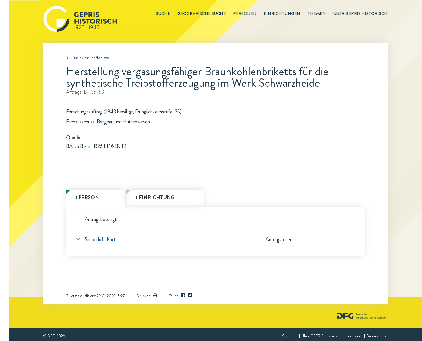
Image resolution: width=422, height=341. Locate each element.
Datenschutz (376, 336)
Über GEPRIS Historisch (321, 336)
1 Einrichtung (155, 197)
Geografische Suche (201, 13)
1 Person (87, 197)
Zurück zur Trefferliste (90, 57)
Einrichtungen (282, 13)
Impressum (353, 336)
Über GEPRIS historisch (360, 13)
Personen (245, 13)
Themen (316, 13)
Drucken (146, 296)
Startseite (289, 336)
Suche (163, 13)
